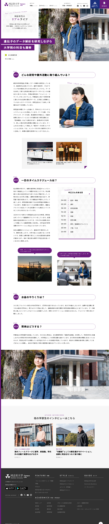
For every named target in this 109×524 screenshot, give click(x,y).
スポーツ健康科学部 (83, 503)
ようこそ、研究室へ (65, 487)
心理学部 (79, 506)
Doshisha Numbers (90, 484)
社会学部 (37, 512)
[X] (24, 495)
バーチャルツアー (89, 487)
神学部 (37, 506)
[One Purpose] (14, 4)
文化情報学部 (61, 506)
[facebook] (78, 6)
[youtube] (84, 5)
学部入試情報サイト (95, 4)
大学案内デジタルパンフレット (13, 481)
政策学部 (49, 512)
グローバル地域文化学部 (64, 503)
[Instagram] (31, 495)
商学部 (49, 509)
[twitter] (81, 6)
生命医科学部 (61, 512)
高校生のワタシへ (65, 490)
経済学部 (49, 506)
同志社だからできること (67, 484)
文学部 (37, 509)
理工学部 (60, 509)
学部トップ (38, 503)
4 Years (37, 486)
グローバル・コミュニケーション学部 (88, 509)
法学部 (49, 503)
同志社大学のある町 (90, 481)
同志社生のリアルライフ (67, 481)
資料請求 (104, 4)
